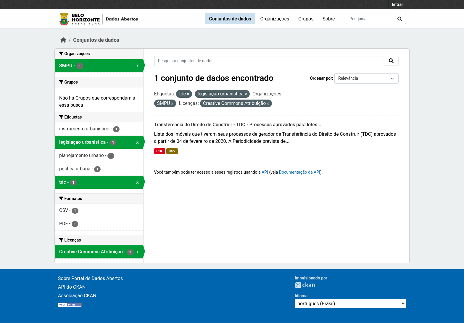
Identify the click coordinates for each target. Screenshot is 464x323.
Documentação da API (299, 172)
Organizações (274, 19)
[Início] (63, 40)
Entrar (397, 4)
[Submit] (400, 19)
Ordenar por (321, 78)
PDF (159, 151)
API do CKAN (72, 287)
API (265, 172)
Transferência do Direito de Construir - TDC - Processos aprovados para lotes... (237, 124)
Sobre (329, 19)
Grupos (306, 19)
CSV (172, 151)
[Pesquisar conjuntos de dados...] (376, 19)
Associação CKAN (77, 295)
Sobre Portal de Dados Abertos (90, 278)
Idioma (301, 295)
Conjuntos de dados (230, 19)
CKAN (305, 285)
